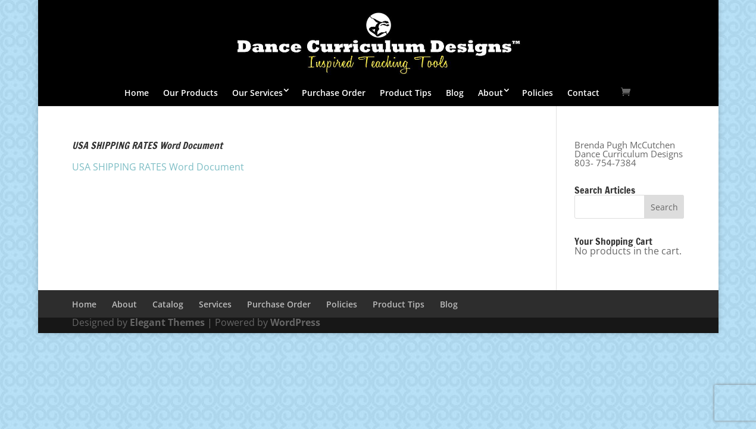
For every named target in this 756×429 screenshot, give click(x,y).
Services (215, 304)
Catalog (167, 304)
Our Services (257, 92)
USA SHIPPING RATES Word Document (158, 166)
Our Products (190, 92)
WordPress (295, 322)
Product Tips (406, 92)
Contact (583, 92)
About (490, 92)
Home (136, 92)
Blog (455, 92)
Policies (537, 92)
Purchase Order (333, 92)
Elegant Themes (167, 322)
